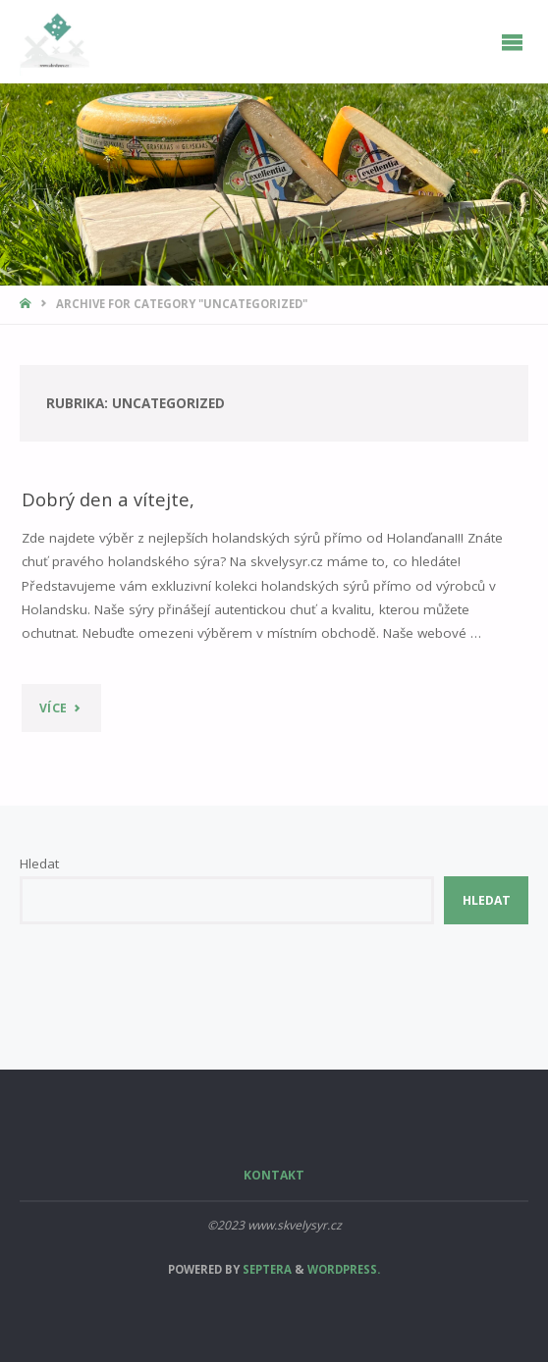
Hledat (39, 863)
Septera (266, 1269)
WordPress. (343, 1269)
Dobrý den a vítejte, (108, 499)
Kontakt (274, 1175)
